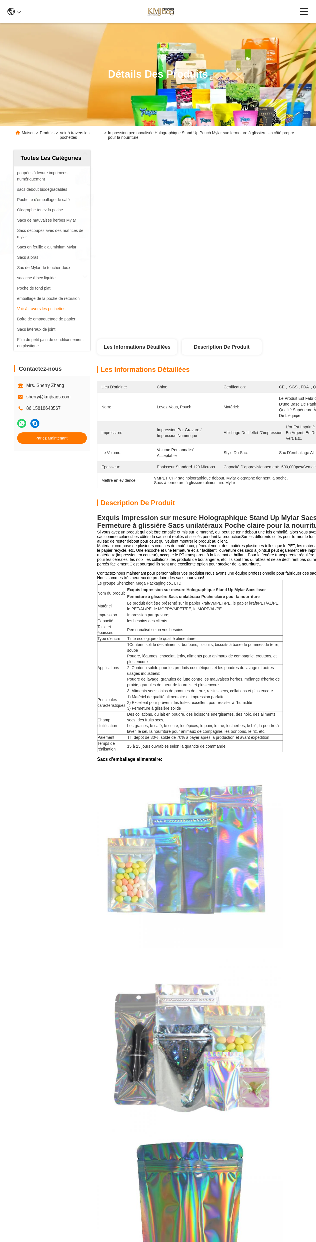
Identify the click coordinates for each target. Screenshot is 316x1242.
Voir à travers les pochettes (74, 135)
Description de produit (221, 347)
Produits (47, 133)
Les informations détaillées (137, 347)
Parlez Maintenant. (52, 438)
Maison (28, 133)
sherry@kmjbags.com (48, 396)
